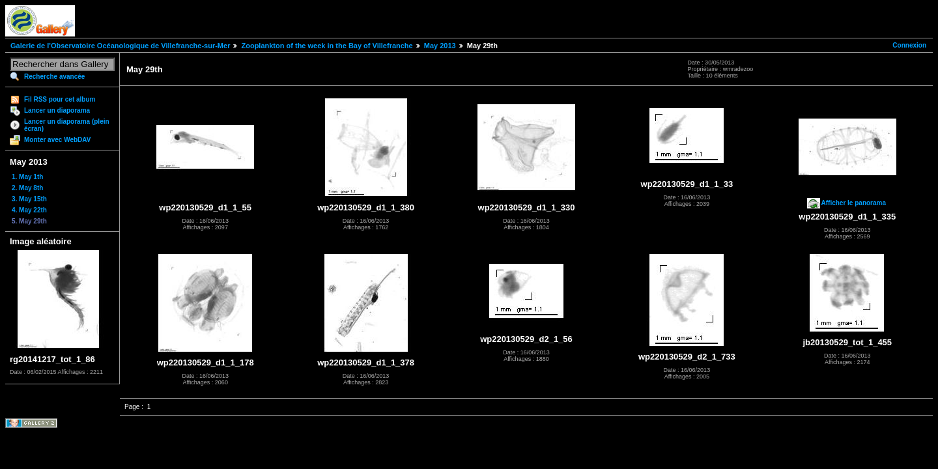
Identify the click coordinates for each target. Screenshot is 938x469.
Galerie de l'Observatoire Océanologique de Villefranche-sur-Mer (120, 46)
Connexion (909, 45)
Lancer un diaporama (57, 110)
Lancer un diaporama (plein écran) (66, 125)
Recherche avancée (54, 76)
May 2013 (440, 46)
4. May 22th (29, 210)
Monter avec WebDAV (57, 139)
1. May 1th (27, 176)
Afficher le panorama (853, 202)
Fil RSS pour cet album (59, 99)
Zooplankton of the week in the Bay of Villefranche (326, 46)
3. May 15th (29, 199)
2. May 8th (27, 188)
